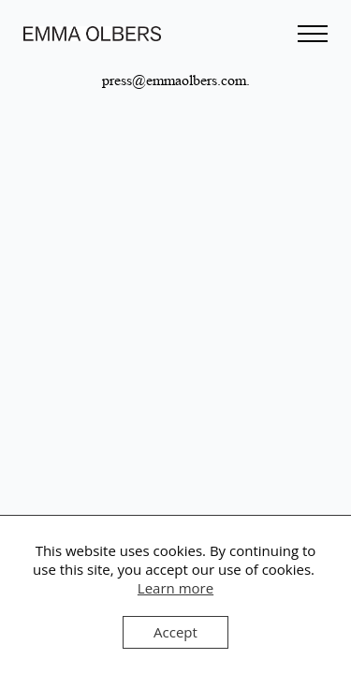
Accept (175, 632)
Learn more (175, 588)
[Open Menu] (313, 34)
